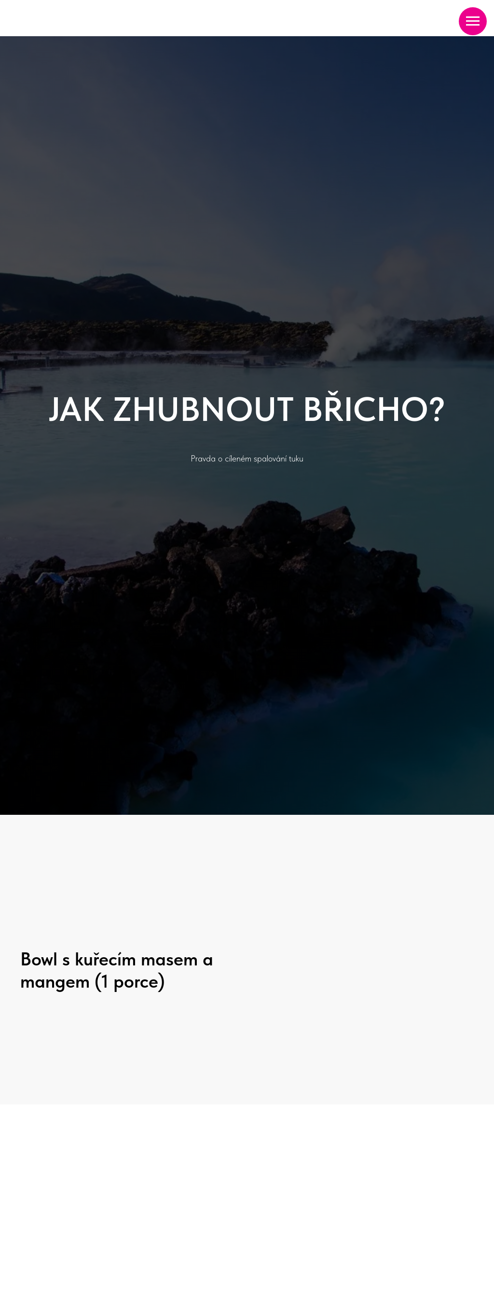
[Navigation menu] (473, 21)
